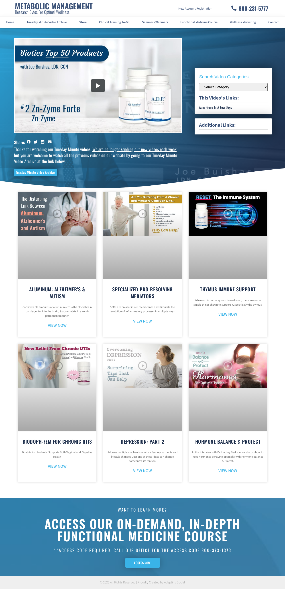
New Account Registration (195, 9)
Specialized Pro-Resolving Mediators (142, 293)
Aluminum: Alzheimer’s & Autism (57, 293)
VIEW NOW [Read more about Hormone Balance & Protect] (227, 471)
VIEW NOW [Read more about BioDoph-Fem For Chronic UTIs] (57, 466)
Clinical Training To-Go (114, 22)
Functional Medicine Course (199, 22)
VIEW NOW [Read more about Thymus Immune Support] (227, 314)
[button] (28, 142)
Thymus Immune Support (228, 289)
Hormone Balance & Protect (228, 441)
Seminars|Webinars (155, 22)
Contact (273, 22)
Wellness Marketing (243, 22)
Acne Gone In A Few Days (215, 107)
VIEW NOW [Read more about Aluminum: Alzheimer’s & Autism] (57, 325)
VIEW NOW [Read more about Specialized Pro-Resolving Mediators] (142, 321)
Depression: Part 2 (142, 441)
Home (10, 22)
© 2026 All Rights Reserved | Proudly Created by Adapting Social (142, 582)
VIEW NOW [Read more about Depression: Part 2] (142, 471)
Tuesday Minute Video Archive (47, 22)
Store (83, 22)
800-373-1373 (216, 550)
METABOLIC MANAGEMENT (54, 6)
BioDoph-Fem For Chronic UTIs (57, 441)
